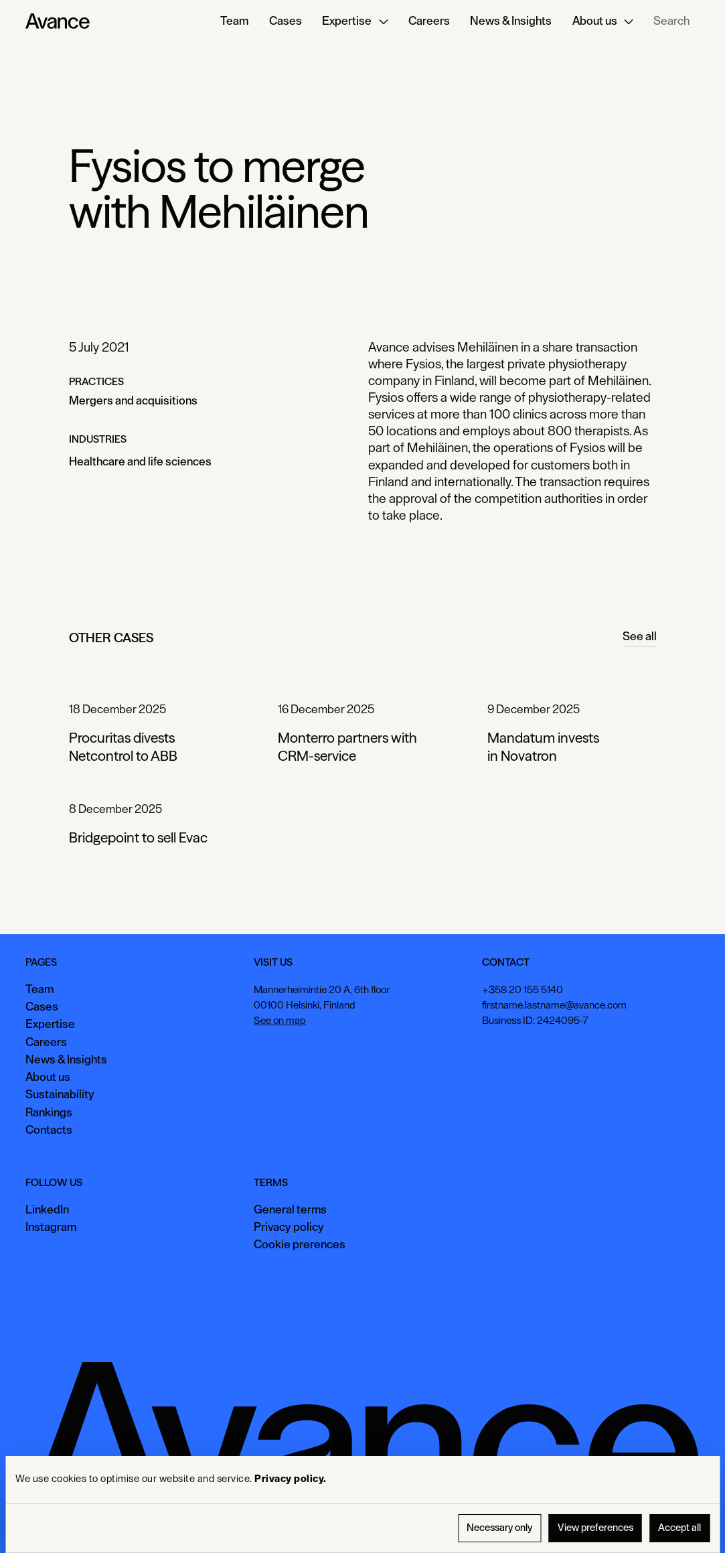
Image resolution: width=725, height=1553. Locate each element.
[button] (355, 21)
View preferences (595, 1528)
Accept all (679, 1528)
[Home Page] (57, 21)
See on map (280, 1021)
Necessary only (499, 1528)
